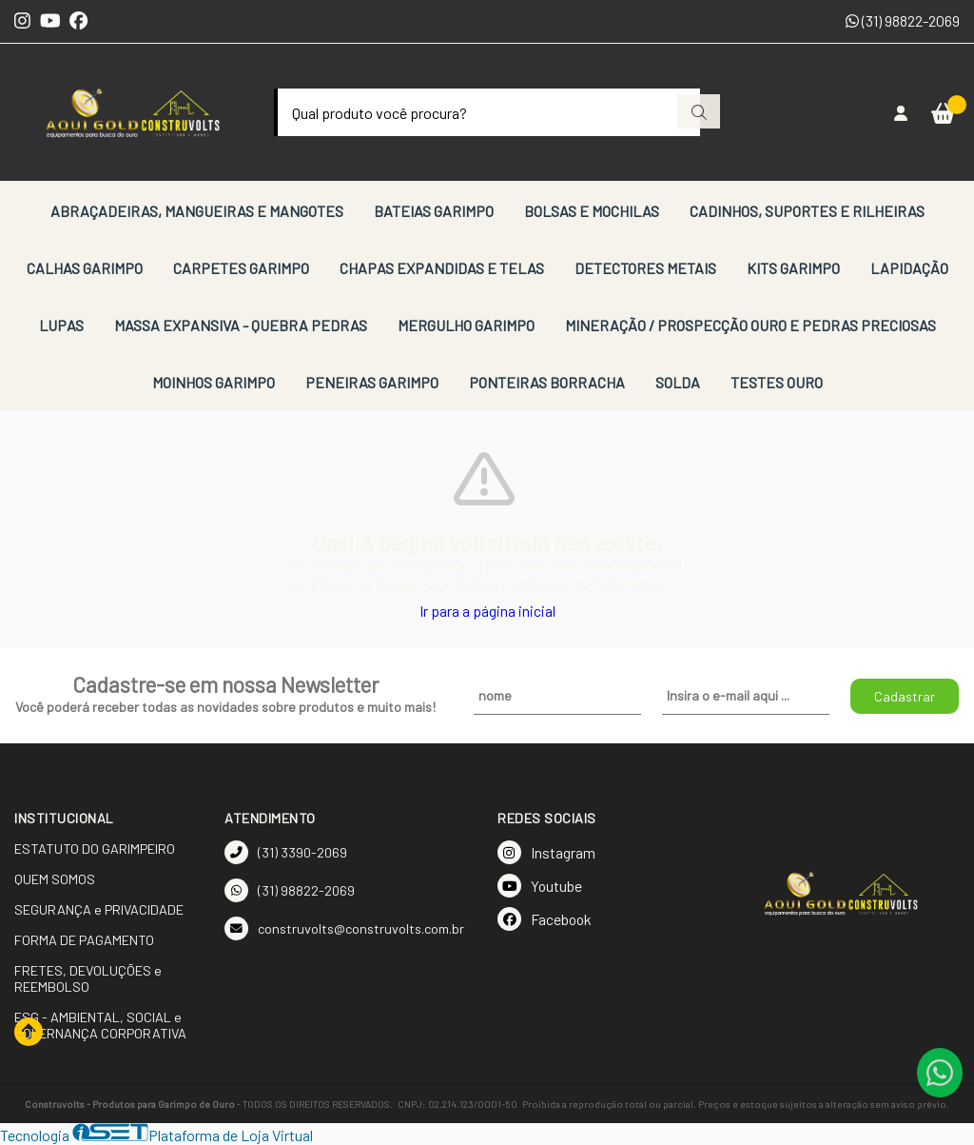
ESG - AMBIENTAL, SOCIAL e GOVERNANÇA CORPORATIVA (100, 1025)
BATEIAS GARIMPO (434, 211)
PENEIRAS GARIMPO (371, 382)
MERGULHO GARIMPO (466, 325)
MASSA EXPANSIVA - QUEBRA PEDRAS (240, 325)
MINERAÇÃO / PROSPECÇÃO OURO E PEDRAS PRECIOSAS (750, 325)
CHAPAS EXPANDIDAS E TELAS (442, 268)
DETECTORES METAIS (645, 268)
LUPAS (61, 325)
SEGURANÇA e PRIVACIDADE (99, 909)
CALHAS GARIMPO (85, 268)
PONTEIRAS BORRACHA (547, 382)
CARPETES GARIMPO (241, 268)
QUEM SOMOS (54, 879)
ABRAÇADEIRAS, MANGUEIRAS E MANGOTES (196, 211)
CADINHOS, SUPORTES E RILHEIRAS (807, 211)
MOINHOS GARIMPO (213, 382)
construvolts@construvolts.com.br (344, 928)
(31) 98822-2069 (903, 20)
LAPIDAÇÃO (909, 268)
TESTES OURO (776, 382)
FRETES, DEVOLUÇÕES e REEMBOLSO (88, 978)
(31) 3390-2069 (285, 852)
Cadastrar (904, 696)
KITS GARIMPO (793, 268)
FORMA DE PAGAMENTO (84, 940)
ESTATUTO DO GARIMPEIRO (94, 848)
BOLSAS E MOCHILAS (591, 211)
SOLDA (677, 382)
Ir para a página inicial (487, 611)
